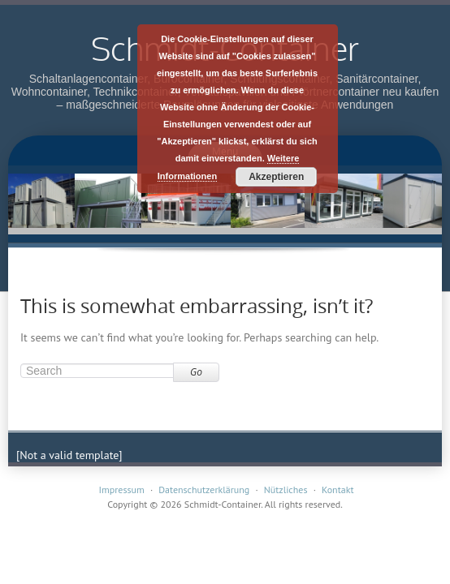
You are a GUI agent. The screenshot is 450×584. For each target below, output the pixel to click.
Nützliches (286, 489)
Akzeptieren (276, 176)
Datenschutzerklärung (203, 489)
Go (196, 372)
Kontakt (338, 489)
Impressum (121, 489)
